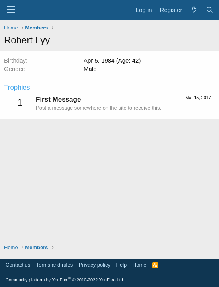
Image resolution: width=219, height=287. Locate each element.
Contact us (18, 265)
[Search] (209, 9)
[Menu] (11, 10)
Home (140, 265)
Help (121, 265)
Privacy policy (94, 265)
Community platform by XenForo (65, 279)
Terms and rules (54, 265)
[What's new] (193, 9)
